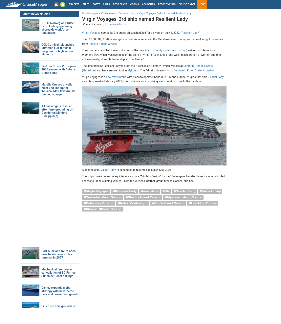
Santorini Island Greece (103, 197)
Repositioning (167, 4)
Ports (96, 4)
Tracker (74, 4)
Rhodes (200, 65)
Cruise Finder (187, 4)
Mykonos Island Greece (184, 197)
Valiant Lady (108, 169)
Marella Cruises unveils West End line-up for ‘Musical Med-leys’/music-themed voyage (58, 89)
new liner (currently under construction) (163, 50)
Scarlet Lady (216, 77)
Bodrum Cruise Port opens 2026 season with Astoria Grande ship (58, 70)
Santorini (189, 65)
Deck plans (120, 4)
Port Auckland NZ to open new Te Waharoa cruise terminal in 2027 (58, 254)
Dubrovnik (179, 70)
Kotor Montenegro (134, 203)
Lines (106, 4)
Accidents (148, 4)
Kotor (190, 70)
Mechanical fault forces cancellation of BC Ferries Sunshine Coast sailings (58, 273)
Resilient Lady (190, 32)
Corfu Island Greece (169, 203)
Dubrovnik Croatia (99, 203)
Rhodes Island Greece (144, 197)
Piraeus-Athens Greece (103, 43)
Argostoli (208, 70)
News (202, 4)
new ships (150, 191)
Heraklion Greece (204, 203)
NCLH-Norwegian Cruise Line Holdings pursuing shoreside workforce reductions (57, 28)
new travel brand (116, 77)
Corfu (198, 70)
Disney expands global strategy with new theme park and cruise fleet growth (59, 291)
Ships (86, 4)
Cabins (134, 4)
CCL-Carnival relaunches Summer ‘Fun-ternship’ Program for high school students (57, 49)
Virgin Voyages (91, 32)
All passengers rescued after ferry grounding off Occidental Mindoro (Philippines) (57, 111)
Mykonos (133, 70)
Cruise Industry (115, 24)
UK (167, 191)
